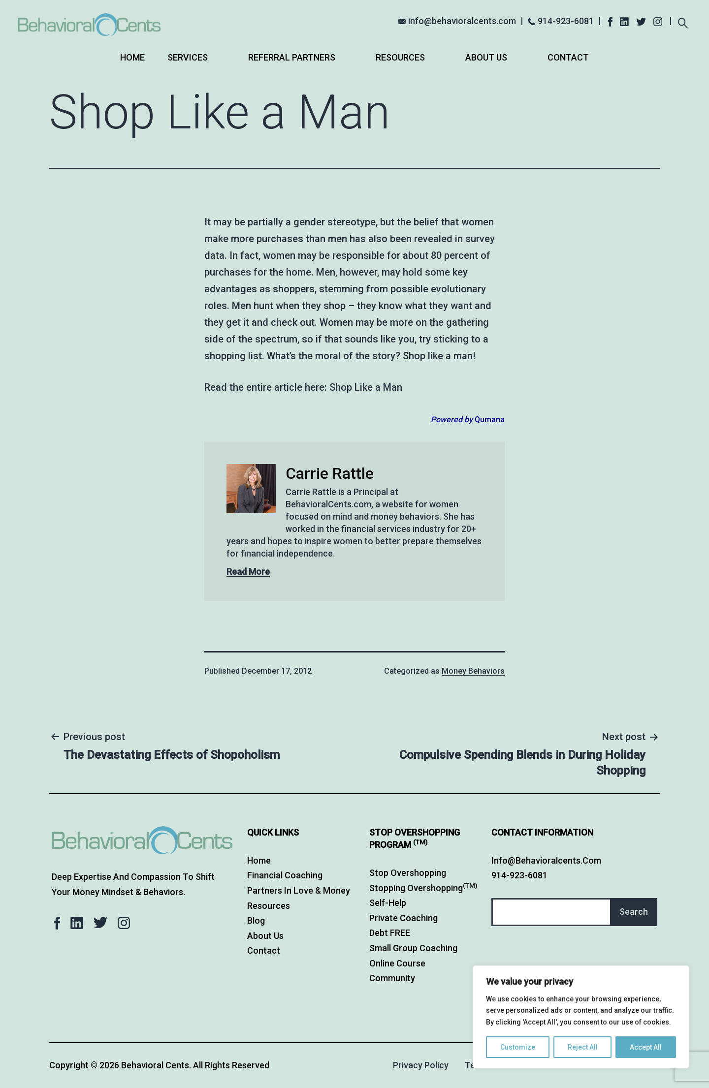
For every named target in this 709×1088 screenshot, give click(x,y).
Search (633, 911)
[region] (581, 1016)
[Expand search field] (682, 22)
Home (132, 57)
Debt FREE (389, 933)
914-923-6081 (566, 21)
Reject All (583, 1047)
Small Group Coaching (413, 948)
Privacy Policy (421, 1065)
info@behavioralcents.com (462, 21)
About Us (486, 57)
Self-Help (387, 903)
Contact (568, 57)
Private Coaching (403, 918)
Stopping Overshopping (423, 888)
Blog (256, 920)
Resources (400, 57)
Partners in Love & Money (298, 890)
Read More (248, 571)
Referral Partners (291, 57)
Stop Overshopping (407, 873)
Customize (517, 1047)
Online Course (397, 963)
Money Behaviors (473, 671)
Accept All (646, 1047)
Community (392, 978)
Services (187, 57)
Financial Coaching (284, 875)
